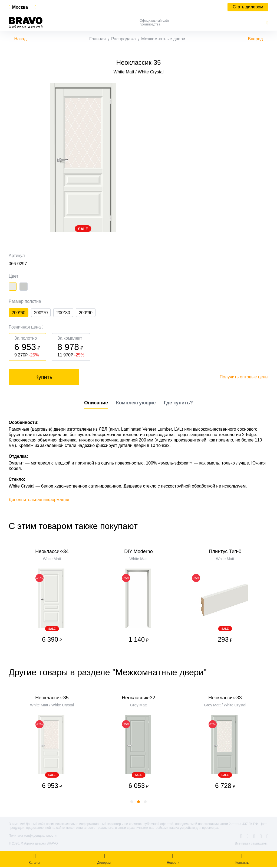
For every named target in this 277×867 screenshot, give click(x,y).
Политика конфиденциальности (33, 835)
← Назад (18, 39)
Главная (97, 39)
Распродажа (123, 39)
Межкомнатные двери (163, 39)
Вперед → (258, 39)
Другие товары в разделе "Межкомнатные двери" (108, 672)
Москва (20, 7)
